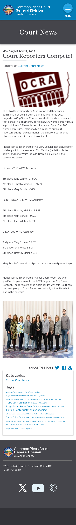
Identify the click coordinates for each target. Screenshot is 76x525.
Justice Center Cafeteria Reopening (26, 409)
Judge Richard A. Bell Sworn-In (36, 421)
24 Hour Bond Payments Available (18, 414)
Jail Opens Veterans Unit (57, 421)
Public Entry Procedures (18, 417)
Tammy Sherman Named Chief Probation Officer (48, 417)
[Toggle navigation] (68, 8)
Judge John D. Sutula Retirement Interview (21, 396)
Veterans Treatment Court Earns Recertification (22, 392)
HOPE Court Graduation (18, 402)
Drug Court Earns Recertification (49, 399)
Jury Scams (41, 396)
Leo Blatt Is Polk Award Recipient (42, 414)
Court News (38, 32)
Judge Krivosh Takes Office (15, 421)
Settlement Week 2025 (39, 403)
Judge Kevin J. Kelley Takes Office (22, 406)
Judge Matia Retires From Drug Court (19, 428)
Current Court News (31, 66)
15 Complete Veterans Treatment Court (26, 424)
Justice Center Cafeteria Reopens (52, 407)
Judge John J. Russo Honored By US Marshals (22, 399)
